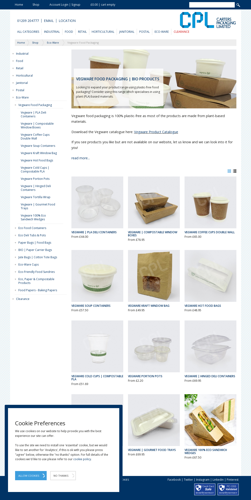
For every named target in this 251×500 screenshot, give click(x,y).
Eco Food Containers (32, 228)
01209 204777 (28, 21)
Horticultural (103, 32)
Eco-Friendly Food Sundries (36, 272)
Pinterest (233, 480)
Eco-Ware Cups (28, 264)
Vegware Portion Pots (35, 179)
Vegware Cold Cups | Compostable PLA (35, 169)
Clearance (181, 32)
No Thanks (60, 475)
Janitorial (126, 32)
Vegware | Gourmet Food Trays (38, 206)
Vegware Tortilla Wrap (35, 197)
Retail (82, 32)
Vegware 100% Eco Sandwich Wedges (33, 217)
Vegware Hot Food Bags (37, 160)
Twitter (188, 480)
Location (67, 21)
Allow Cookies (28, 475)
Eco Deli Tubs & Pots (32, 235)
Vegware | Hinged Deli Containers (36, 188)
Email (49, 21)
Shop (36, 5)
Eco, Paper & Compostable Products (36, 281)
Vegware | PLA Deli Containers (33, 114)
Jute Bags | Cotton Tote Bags (37, 257)
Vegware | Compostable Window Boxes (37, 125)
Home (19, 5)
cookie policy (82, 459)
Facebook (174, 480)
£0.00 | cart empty (103, 5)
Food (69, 32)
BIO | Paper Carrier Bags (35, 250)
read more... (80, 158)
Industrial (52, 32)
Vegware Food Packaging (35, 105)
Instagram (203, 480)
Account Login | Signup (64, 5)
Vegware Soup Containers (38, 146)
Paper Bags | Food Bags (34, 243)
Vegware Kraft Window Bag (39, 153)
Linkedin (218, 480)
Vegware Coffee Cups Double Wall (35, 136)
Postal (144, 32)
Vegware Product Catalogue (156, 132)
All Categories (28, 32)
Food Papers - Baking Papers (37, 290)
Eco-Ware (162, 32)
